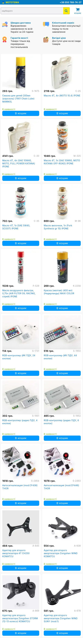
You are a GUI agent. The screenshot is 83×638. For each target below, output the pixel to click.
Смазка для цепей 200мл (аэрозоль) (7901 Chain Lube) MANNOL (18, 98)
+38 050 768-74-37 (70, 2)
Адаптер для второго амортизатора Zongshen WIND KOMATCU (61, 553)
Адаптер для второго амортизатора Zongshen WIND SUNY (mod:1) (61, 618)
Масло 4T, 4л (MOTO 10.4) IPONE (62, 95)
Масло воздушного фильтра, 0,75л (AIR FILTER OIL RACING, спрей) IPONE (19, 293)
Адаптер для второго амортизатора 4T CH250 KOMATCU (15, 553)
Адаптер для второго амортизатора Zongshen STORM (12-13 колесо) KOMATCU (20, 618)
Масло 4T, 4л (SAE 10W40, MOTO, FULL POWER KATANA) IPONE (18, 163)
